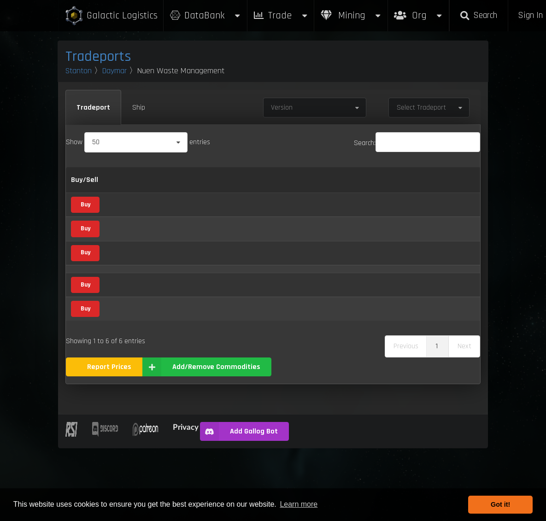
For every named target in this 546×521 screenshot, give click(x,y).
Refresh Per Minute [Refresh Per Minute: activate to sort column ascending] (285, 186)
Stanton (78, 70)
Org (418, 11)
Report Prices (109, 440)
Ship (138, 107)
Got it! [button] (500, 504)
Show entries (138, 142)
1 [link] (436, 419)
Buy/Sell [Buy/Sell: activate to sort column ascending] (84, 185)
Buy (85, 220)
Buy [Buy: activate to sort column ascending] (223, 185)
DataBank (205, 15)
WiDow (122, 378)
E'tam (120, 252)
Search (479, 15)
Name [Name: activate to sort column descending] (121, 185)
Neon (119, 283)
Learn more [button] (298, 504)
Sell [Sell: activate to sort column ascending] (249, 185)
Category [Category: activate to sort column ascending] (185, 185)
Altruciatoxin (130, 220)
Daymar (114, 70)
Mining (351, 15)
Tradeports (98, 56)
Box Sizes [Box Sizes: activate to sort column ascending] (375, 186)
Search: (417, 143)
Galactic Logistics (111, 16)
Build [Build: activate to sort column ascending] (455, 185)
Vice (178, 219)
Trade (280, 15)
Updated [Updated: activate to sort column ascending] (414, 185)
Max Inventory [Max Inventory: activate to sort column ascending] (333, 186)
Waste (121, 346)
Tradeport (93, 107)
